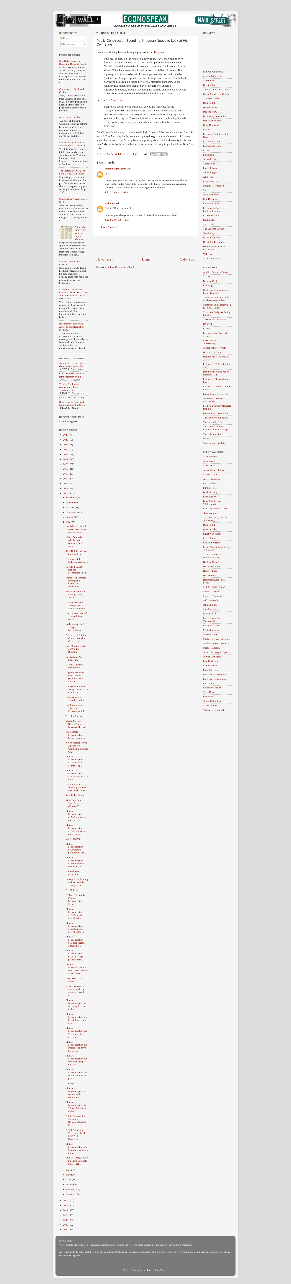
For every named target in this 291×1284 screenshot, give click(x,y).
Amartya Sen (209, 465)
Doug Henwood (211, 125)
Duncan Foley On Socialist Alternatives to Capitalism (72, 144)
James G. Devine (211, 591)
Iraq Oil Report (210, 168)
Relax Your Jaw (211, 203)
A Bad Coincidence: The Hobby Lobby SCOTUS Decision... (76, 1134)
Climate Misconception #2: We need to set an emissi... (76, 1107)
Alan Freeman (210, 456)
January (70, 1194)
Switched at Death (75, 795)
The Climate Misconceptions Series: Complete (76, 734)
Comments (68, 44)
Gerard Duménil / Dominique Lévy (212, 556)
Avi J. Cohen (209, 483)
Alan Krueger (210, 461)
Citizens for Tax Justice (215, 319)
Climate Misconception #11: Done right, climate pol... (75, 941)
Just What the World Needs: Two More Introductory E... (76, 529)
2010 (66, 1215)
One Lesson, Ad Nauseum (74, 658)
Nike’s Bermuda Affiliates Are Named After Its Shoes (75, 542)
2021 (66, 459)
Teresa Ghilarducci (212, 701)
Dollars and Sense (212, 120)
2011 (66, 1210)
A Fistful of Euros (212, 76)
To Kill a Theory (74, 716)
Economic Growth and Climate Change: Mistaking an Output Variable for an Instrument (73, 294)
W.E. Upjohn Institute (214, 442)
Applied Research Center (215, 272)
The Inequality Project (214, 422)
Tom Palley (209, 233)
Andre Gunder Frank (213, 470)
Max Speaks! (72, 1083)
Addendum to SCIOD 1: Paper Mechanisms (76, 627)
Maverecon (208, 190)
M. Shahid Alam (211, 630)
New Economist (211, 194)
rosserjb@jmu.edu (115, 168)
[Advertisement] (145, 246)
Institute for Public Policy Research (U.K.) (216, 373)
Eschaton (207, 150)
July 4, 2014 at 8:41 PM (117, 219)
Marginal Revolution (213, 185)
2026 (66, 434)
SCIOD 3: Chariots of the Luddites (76, 552)
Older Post (187, 259)
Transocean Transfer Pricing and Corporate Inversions (76, 582)
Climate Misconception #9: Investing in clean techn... (76, 1005)
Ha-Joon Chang (211, 562)
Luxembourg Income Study (216, 394)
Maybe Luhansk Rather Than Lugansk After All (76, 724)
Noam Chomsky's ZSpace (216, 652)
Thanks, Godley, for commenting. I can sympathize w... (69, 387)
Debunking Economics (214, 116)
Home (146, 259)
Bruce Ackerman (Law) (215, 508)
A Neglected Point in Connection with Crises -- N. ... (76, 638)
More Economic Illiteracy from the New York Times (76, 787)
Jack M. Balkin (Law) (214, 587)
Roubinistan (209, 219)
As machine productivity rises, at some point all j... (72, 364)
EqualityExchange (212, 533)
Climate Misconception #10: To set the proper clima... (74, 955)
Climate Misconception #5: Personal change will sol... (76, 1060)
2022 (66, 454)
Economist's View (212, 145)
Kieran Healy (209, 613)
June (68, 1169)
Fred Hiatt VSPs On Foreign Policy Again (76, 594)
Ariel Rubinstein (211, 478)
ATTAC (207, 276)
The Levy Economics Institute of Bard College (215, 428)
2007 (66, 1229)
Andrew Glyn (210, 474)
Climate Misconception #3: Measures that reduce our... (76, 1093)
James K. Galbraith (212, 596)
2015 (66, 488)
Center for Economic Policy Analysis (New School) (217, 299)
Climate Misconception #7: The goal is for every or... (76, 1032)
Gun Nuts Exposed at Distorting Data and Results (73, 62)
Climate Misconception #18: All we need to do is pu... (77, 775)
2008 (66, 1224)
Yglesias (207, 254)
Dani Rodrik (209, 102)
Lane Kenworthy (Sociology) (211, 619)
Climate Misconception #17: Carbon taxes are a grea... (76, 815)
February (71, 1189)
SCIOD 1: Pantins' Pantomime (75, 666)
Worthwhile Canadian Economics (214, 248)
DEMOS (207, 324)
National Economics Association (213, 400)
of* (61, 397)
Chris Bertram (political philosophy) (215, 519)
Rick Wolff (208, 683)
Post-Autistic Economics (215, 413)
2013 (66, 1200)
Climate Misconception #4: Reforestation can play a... (76, 1074)
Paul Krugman (156, 52)
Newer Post (104, 259)
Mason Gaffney (211, 634)
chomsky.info (210, 513)
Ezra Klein (208, 154)
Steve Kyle (208, 696)
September (71, 512)
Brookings (208, 285)
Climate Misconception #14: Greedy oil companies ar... (75, 862)
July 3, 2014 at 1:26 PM (117, 192)
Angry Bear (209, 80)
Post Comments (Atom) (122, 267)
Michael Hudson (211, 647)
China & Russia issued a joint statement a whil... (71, 375)
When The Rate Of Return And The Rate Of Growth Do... (75, 991)
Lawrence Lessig (211, 625)
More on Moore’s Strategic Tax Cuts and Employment (76, 605)
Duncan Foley (210, 529)
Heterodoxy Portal (212, 352)
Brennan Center (211, 281)
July (68, 522)
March (69, 1184)
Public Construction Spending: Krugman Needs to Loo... (76, 1121)
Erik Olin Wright (211, 542)
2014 (66, 493)
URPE (206, 438)
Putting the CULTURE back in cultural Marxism (80, 233)
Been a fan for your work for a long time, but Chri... (72, 403)
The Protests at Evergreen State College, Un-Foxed (72, 172)
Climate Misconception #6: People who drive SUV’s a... (76, 1046)
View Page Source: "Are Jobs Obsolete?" (75, 803)
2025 (66, 439)
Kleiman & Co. (210, 181)
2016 (66, 483)
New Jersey (117, 99)
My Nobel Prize (73, 838)
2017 (66, 478)
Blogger (164, 1270)
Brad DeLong (210, 492)
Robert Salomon (211, 215)
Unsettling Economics (214, 242)
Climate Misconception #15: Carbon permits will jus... (76, 848)
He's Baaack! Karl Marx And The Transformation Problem (71, 326)
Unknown (110, 203)
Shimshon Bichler (212, 687)
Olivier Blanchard (212, 656)
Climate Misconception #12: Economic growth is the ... (75, 927)
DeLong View (210, 111)
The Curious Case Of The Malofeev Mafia (76, 616)
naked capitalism (211, 258)
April (69, 1179)
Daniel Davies (210, 107)
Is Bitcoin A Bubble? (69, 117)
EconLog (207, 129)
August (70, 517)
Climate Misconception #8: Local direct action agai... (76, 1018)
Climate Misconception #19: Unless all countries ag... (74, 761)
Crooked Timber (211, 98)
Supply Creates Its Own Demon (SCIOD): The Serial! (75, 677)
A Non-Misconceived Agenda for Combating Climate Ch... (77, 747)
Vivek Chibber (210, 705)
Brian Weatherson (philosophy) (212, 502)
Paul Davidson (210, 661)
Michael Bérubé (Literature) (217, 638)
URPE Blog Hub (211, 237)
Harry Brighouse (211, 566)
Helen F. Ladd (210, 570)
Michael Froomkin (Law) (215, 643)
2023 (66, 449)
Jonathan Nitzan (211, 609)
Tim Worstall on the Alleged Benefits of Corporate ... (77, 689)
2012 (66, 1205)
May (68, 1174)
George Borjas (210, 163)
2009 (66, 1220)
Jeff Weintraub (210, 600)
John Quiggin (210, 172)
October (70, 507)
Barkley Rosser (210, 487)
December (71, 497)
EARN (206, 328)
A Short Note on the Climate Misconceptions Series (76, 900)
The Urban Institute (213, 434)
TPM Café (208, 224)
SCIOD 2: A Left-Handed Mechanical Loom (76, 569)
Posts (65, 38)
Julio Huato (209, 176)
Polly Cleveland (211, 670)
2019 (66, 468)
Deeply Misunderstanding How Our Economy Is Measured (77, 969)
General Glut (209, 159)
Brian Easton (209, 496)
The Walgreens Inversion (73, 873)
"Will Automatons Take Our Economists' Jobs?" (77, 708)
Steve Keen (209, 692)
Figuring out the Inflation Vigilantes (77, 560)
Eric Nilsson (209, 538)
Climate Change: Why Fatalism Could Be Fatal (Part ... (77, 1160)
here (180, 132)
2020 (66, 464)
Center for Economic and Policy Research (215, 291)
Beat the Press (210, 85)
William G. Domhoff (213, 709)
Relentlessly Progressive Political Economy (215, 209)
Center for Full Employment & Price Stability (217, 306)
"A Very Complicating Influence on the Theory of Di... (77, 882)
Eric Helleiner (73, 890)
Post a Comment (109, 227)
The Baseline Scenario (214, 228)
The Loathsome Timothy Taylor (75, 699)
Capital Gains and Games (216, 89)
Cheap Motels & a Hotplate (216, 94)
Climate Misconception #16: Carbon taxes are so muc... (76, 829)
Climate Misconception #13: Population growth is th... (75, 913)
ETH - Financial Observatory (211, 342)
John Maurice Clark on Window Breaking (75, 649)
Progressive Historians (214, 679)
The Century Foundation (215, 417)
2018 (66, 473)
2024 (66, 444)
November (71, 502)
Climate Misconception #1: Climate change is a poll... (77, 1148)
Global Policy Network (214, 347)
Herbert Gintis (210, 575)
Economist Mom (211, 141)
